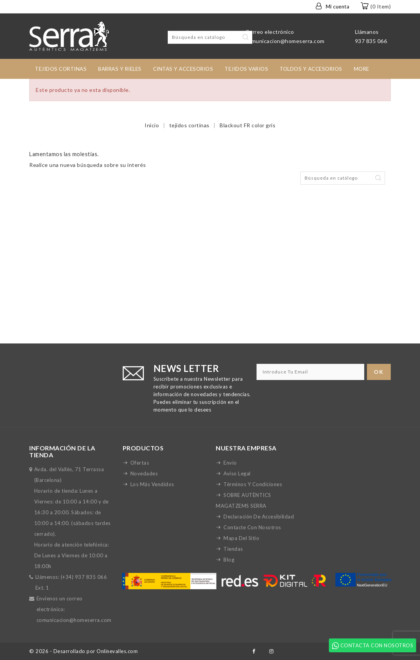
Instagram (271, 651)
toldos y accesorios (311, 69)
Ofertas (139, 463)
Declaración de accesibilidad (258, 516)
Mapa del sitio (241, 538)
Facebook (253, 651)
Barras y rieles (120, 69)
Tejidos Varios (246, 69)
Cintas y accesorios (183, 69)
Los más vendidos (152, 484)
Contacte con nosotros (252, 527)
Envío (230, 463)
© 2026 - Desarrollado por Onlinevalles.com (83, 651)
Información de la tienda (62, 451)
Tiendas (233, 549)
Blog (228, 560)
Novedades (144, 473)
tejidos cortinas (61, 69)
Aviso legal (237, 473)
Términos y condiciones (252, 484)
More (361, 69)
